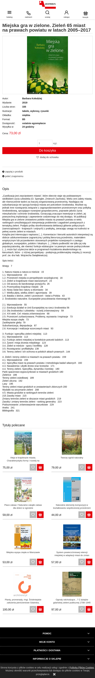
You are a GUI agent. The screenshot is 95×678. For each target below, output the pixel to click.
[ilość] (44, 143)
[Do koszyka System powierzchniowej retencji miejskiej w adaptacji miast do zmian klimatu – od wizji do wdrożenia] (89, 562)
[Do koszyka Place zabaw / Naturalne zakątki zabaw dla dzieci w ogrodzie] (40, 514)
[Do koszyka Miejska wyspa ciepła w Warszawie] (40, 562)
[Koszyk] (85, 14)
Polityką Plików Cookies (81, 667)
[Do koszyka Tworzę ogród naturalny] (89, 467)
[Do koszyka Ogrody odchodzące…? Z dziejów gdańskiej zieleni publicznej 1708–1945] (89, 609)
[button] (9, 14)
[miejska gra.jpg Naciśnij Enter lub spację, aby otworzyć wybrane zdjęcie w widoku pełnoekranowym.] (47, 65)
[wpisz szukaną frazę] (47, 14)
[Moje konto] (66, 14)
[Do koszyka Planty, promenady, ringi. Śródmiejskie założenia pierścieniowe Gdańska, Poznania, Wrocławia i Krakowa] (40, 609)
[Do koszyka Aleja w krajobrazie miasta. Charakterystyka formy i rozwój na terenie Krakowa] (40, 467)
